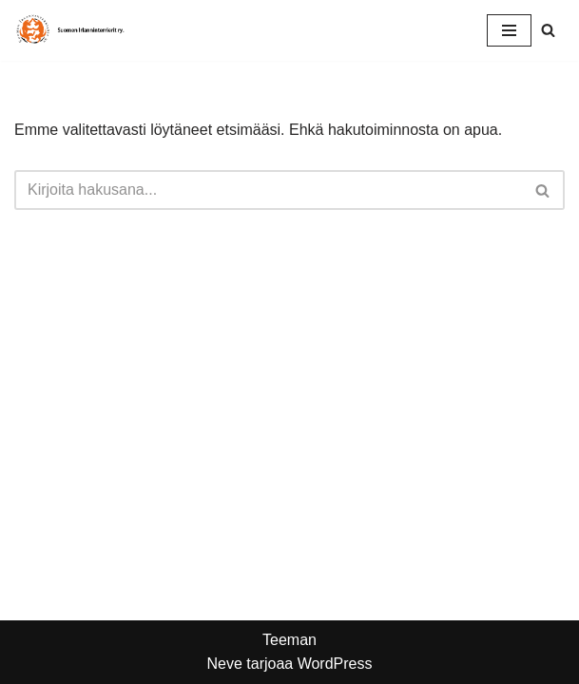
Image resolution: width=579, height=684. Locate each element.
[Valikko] (509, 30)
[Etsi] (548, 30)
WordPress (335, 664)
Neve (223, 664)
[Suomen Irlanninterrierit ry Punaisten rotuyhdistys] (71, 30)
